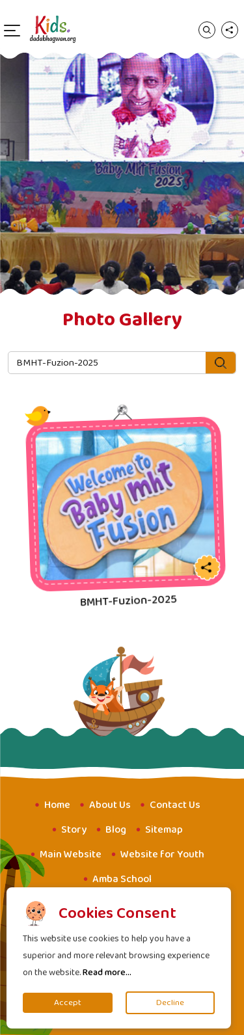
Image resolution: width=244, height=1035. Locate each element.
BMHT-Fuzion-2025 (129, 601)
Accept (67, 1003)
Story (74, 830)
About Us (110, 805)
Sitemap (164, 830)
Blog (115, 830)
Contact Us (175, 805)
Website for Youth (162, 854)
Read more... (107, 972)
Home (57, 805)
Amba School (122, 879)
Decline (170, 1003)
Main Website (71, 854)
